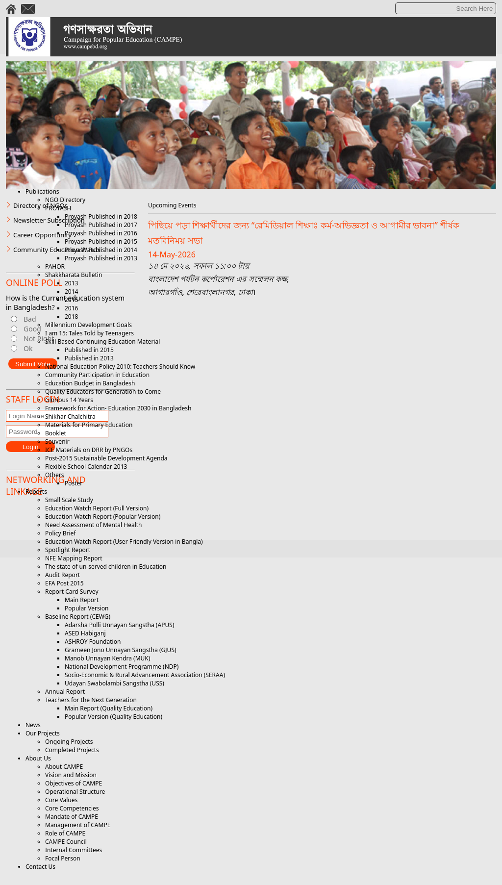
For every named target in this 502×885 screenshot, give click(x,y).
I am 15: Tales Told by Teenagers (89, 333)
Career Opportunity (42, 234)
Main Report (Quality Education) (108, 708)
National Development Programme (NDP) (121, 666)
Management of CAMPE (77, 825)
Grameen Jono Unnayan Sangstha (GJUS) (120, 650)
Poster (73, 483)
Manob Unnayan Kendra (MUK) (107, 658)
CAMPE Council (66, 841)
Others (54, 475)
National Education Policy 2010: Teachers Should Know (120, 366)
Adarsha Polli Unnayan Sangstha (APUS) (119, 625)
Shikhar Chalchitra (70, 416)
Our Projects (42, 733)
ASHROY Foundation (93, 641)
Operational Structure (75, 791)
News (33, 725)
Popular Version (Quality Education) (113, 716)
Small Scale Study (69, 500)
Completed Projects (72, 750)
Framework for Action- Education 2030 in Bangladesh (118, 408)
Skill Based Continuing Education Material (102, 341)
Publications (42, 191)
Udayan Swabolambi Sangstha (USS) (114, 683)
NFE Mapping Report (73, 558)
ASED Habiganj (85, 633)
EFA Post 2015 (64, 583)
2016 (71, 308)
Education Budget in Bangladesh (90, 383)
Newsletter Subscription (49, 220)
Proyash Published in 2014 (101, 250)
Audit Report (62, 575)
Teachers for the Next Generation (91, 700)
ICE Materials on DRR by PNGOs (88, 450)
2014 (71, 291)
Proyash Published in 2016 (101, 233)
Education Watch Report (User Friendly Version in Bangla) (124, 541)
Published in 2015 (89, 350)
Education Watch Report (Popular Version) (102, 516)
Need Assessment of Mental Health (93, 525)
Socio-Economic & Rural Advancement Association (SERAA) (145, 675)
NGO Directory (65, 200)
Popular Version (86, 608)
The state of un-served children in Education (106, 566)
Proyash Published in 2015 (101, 241)
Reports (36, 491)
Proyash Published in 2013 (101, 258)
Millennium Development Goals (88, 325)
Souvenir (57, 441)
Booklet (55, 433)
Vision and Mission (71, 775)
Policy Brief (60, 533)
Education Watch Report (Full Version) (97, 508)
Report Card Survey (72, 591)
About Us (38, 758)
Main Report (82, 600)
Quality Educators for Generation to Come (103, 391)
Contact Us (40, 866)
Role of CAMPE (65, 833)
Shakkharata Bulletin (73, 275)
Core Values (61, 800)
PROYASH (58, 208)
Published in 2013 (89, 358)
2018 (71, 316)
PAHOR (55, 266)
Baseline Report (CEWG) (77, 616)
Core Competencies (72, 808)
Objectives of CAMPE (73, 783)
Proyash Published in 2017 (101, 225)
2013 (71, 283)
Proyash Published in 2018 (101, 216)
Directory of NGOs (40, 205)
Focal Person (62, 858)
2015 (71, 300)
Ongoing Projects (69, 741)
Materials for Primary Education (88, 425)
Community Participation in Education (97, 375)
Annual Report (65, 691)
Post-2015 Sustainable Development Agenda (106, 458)
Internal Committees (73, 850)
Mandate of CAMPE (71, 816)
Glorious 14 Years (69, 400)
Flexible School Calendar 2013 (86, 466)
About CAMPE (64, 766)
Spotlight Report (67, 550)
